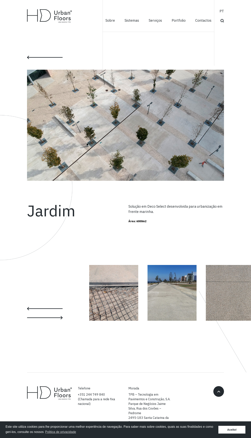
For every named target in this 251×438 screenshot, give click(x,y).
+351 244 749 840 (91, 394)
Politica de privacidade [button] (60, 432)
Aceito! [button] (232, 429)
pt (222, 11)
